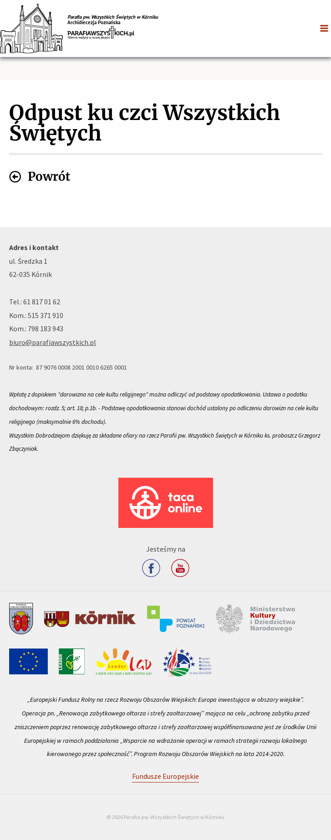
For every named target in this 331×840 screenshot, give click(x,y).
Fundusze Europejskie (165, 776)
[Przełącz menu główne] (324, 28)
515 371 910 (45, 315)
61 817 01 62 (41, 301)
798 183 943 (45, 328)
